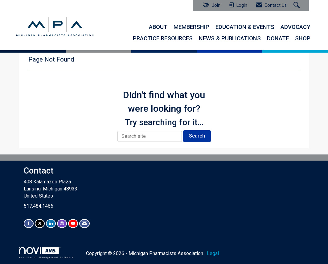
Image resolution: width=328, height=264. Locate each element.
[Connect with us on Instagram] (62, 223)
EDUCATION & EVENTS (244, 27)
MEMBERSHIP (191, 27)
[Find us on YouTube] (73, 223)
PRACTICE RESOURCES (163, 38)
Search (197, 136)
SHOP (302, 38)
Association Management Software (46, 252)
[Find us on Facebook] (29, 223)
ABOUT (158, 27)
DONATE (278, 38)
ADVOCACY (295, 27)
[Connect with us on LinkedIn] (51, 223)
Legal (213, 253)
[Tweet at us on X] (40, 223)
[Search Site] (297, 6)
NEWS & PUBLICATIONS (230, 38)
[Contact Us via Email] (84, 223)
